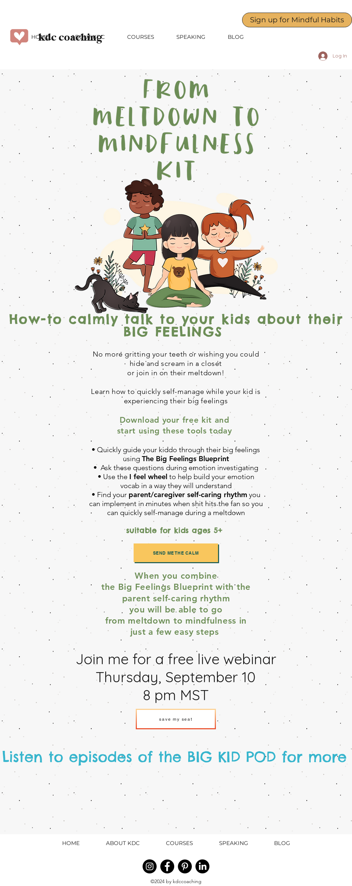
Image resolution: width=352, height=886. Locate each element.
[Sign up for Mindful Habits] (297, 20)
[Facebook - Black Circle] (167, 866)
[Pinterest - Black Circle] (185, 866)
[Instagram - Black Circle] (150, 866)
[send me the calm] (176, 552)
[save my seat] (176, 719)
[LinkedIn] (202, 866)
